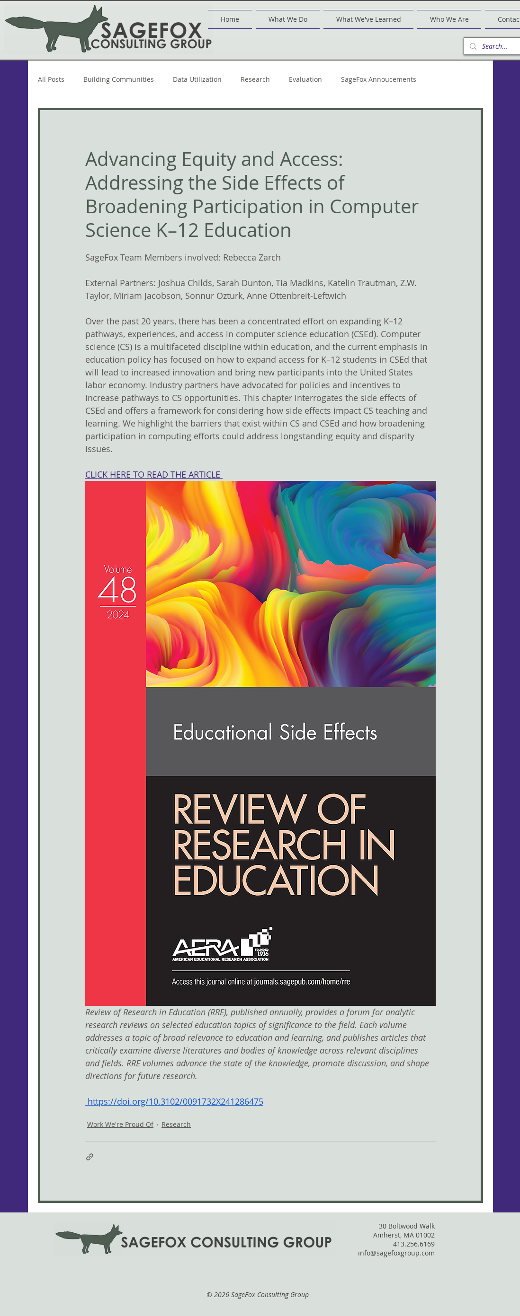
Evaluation (305, 79)
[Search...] (499, 46)
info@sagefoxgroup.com (396, 1252)
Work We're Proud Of (120, 1124)
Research (255, 79)
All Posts (51, 79)
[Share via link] (89, 1156)
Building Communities (118, 79)
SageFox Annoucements (378, 79)
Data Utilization (197, 79)
